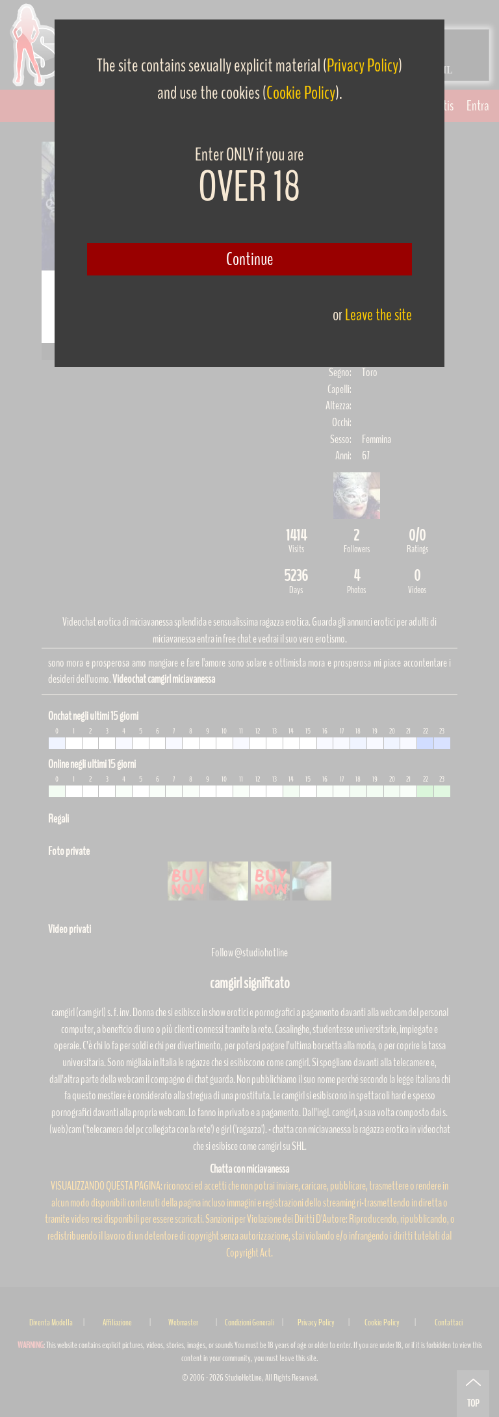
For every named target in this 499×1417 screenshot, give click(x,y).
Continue (250, 259)
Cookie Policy (300, 93)
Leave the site (378, 314)
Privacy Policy (362, 65)
